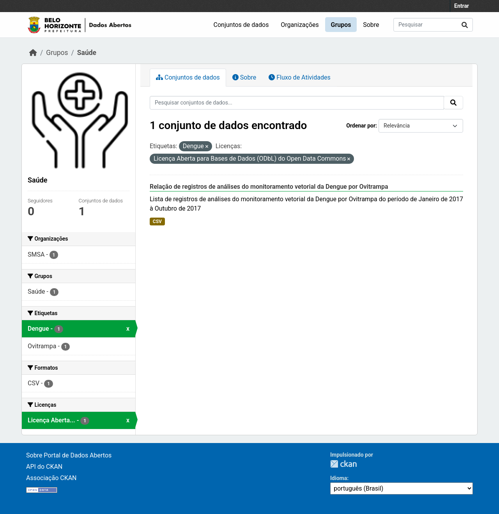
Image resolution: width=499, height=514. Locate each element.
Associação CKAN (51, 478)
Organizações (300, 24)
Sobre (371, 24)
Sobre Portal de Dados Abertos (68, 455)
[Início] (33, 53)
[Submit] (465, 25)
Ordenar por (360, 125)
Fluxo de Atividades (299, 77)
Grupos (341, 24)
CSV (157, 221)
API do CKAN (44, 466)
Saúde (86, 53)
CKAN (343, 464)
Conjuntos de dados (241, 24)
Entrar (461, 6)
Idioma (338, 478)
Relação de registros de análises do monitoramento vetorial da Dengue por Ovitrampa (269, 186)
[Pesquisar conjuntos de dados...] (433, 25)
